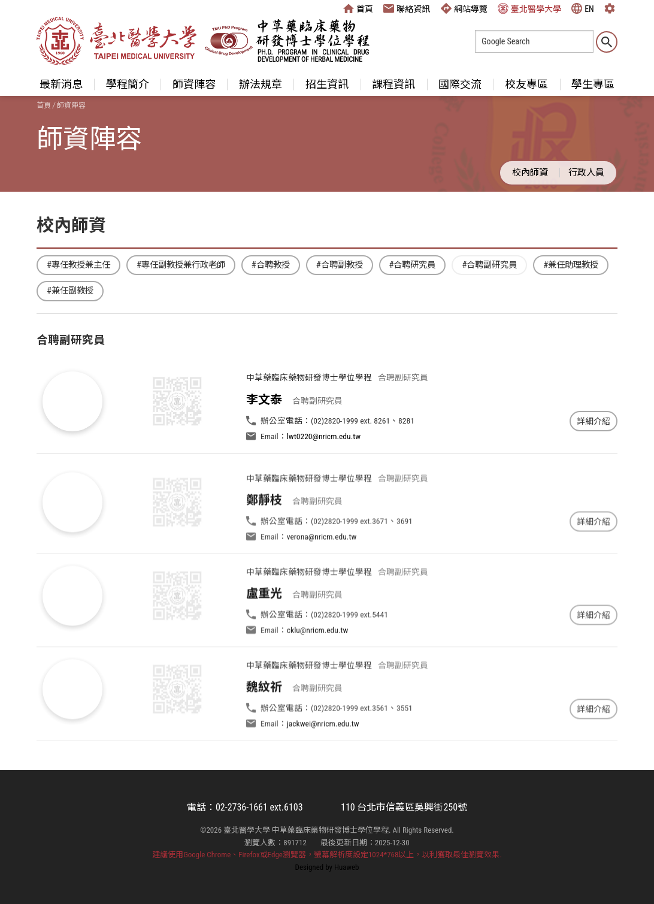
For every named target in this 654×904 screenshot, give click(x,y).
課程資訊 (393, 84)
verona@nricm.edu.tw (322, 562)
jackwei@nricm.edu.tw (323, 750)
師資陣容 (194, 84)
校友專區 (526, 84)
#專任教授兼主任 (78, 265)
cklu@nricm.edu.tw (318, 656)
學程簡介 (127, 84)
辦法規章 (260, 84)
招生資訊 (327, 84)
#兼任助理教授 (570, 265)
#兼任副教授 (70, 291)
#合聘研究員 (412, 265)
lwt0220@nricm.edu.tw (324, 436)
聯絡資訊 (406, 8)
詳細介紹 (593, 421)
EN (582, 8)
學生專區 (592, 84)
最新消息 (61, 84)
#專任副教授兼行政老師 (181, 265)
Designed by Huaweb (327, 867)
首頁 (358, 8)
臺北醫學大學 (529, 8)
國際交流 (460, 84)
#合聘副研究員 (489, 265)
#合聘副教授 (339, 265)
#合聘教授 (271, 265)
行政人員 (586, 172)
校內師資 (530, 172)
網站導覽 (464, 8)
